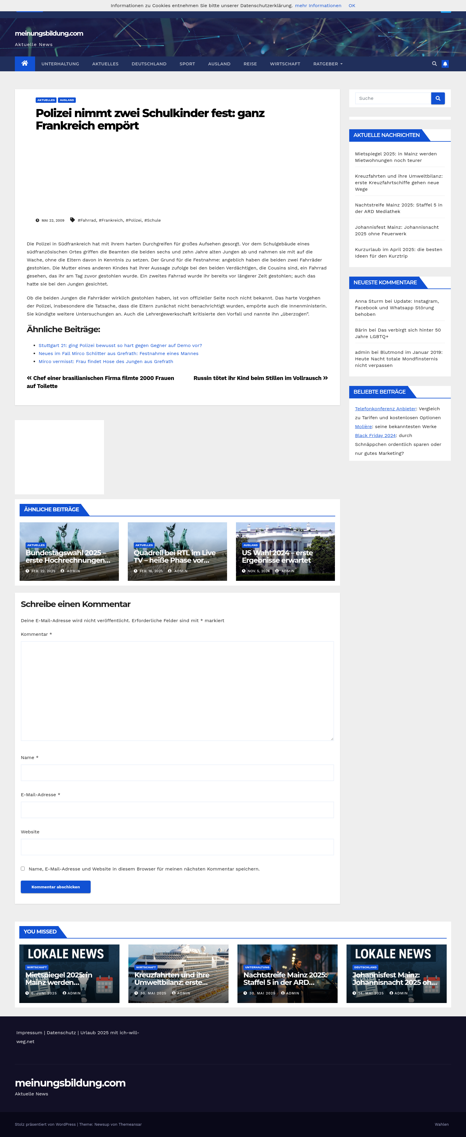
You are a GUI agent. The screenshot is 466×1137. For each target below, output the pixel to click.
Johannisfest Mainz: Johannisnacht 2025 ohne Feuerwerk (396, 982)
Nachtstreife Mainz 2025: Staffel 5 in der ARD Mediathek (285, 982)
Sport (187, 64)
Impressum (29, 1032)
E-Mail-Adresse (40, 794)
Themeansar (130, 1124)
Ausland (219, 64)
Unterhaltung (60, 64)
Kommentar (36, 634)
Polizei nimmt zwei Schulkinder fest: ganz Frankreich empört (150, 119)
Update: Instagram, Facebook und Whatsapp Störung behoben (397, 307)
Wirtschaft (285, 64)
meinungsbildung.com (49, 33)
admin (70, 571)
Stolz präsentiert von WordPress (46, 1124)
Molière (363, 426)
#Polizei (133, 220)
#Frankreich (111, 220)
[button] (434, 64)
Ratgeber (328, 64)
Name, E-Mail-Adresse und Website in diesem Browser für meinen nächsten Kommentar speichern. (144, 869)
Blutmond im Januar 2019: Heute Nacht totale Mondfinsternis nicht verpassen (399, 358)
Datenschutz (61, 1032)
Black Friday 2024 (375, 435)
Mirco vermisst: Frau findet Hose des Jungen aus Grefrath (106, 361)
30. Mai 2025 (154, 993)
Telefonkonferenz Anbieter (385, 408)
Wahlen (442, 1124)
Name (30, 757)
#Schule (152, 220)
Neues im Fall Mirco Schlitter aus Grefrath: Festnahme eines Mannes (119, 353)
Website (30, 832)
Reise (250, 64)
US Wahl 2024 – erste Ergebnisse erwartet (277, 556)
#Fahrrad (87, 220)
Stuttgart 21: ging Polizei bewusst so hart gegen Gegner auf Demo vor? (120, 345)
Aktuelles (105, 64)
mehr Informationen (318, 5)
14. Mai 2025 (371, 993)
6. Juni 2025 (45, 993)
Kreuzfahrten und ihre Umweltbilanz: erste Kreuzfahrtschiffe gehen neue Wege (399, 182)
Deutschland (149, 64)
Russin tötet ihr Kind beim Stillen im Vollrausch (260, 378)
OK (352, 5)
